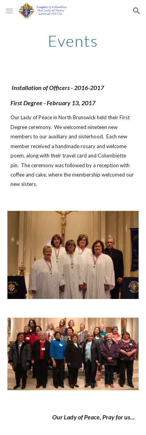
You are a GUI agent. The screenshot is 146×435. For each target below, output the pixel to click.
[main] (73, 41)
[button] (9, 10)
